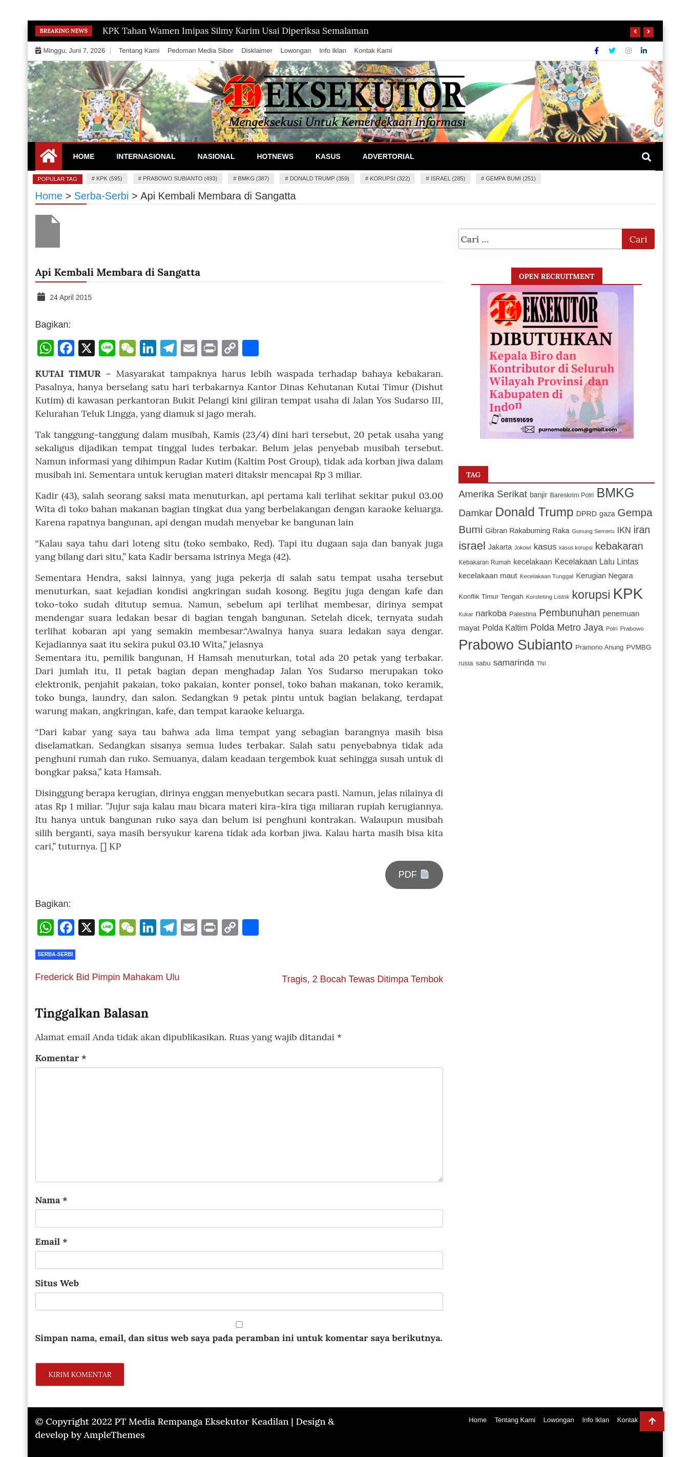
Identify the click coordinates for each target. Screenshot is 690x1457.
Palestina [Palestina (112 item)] (522, 614)
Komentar (61, 1058)
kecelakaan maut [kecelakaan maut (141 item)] (487, 575)
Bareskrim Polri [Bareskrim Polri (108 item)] (572, 495)
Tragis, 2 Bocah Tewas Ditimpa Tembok (362, 979)
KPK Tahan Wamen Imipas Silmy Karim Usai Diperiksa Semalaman (235, 30)
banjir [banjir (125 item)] (538, 495)
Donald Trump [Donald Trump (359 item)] (534, 512)
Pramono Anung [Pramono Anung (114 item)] (599, 647)
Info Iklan (332, 50)
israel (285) (448, 178)
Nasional (216, 156)
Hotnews (275, 156)
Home (84, 156)
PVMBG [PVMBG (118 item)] (638, 647)
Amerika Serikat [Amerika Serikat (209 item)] (492, 494)
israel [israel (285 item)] (472, 545)
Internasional (145, 156)
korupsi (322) (390, 178)
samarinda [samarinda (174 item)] (513, 662)
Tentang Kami (139, 50)
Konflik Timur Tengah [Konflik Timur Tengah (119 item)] (491, 596)
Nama (51, 1200)
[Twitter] (613, 51)
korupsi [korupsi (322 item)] (591, 594)
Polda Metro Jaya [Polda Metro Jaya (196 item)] (566, 627)
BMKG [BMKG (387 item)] (615, 492)
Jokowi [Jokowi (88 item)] (522, 547)
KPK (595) (109, 178)
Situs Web (57, 1283)
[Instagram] (629, 51)
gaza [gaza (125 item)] (607, 514)
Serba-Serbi (55, 954)
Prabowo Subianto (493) (180, 178)
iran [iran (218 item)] (642, 529)
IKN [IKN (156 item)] (624, 530)
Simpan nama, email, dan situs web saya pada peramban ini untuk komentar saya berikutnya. (239, 1338)
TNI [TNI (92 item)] (541, 663)
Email (51, 1241)
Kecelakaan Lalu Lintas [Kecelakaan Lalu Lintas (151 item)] (597, 561)
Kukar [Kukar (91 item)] (465, 614)
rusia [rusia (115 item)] (465, 663)
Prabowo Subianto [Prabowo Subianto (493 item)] (515, 645)
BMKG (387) (253, 178)
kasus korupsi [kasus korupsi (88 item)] (576, 547)
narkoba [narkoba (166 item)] (491, 613)
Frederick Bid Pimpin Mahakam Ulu (107, 977)
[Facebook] (597, 51)
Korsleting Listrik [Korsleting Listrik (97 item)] (548, 597)
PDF (414, 874)
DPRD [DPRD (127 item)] (586, 514)
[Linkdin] (644, 51)
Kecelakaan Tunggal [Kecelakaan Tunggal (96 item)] (547, 576)
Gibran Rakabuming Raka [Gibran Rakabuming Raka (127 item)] (527, 531)
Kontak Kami (373, 50)
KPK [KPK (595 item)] (628, 593)
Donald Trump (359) (319, 178)
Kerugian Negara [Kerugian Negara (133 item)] (604, 576)
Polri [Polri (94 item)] (612, 628)
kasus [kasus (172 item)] (545, 546)
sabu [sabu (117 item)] (483, 663)
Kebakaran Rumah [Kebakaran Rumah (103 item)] (484, 562)
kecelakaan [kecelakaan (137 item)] (532, 561)
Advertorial (388, 156)
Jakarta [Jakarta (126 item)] (500, 547)
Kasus (328, 156)
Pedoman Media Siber (201, 50)
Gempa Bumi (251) (511, 178)
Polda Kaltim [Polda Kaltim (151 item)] (505, 627)
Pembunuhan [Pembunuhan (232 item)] (569, 612)
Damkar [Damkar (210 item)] (475, 513)
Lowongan (296, 50)
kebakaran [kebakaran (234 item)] (619, 546)
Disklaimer (257, 50)
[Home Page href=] (48, 158)
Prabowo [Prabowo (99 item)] (632, 628)
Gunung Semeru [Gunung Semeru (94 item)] (593, 531)
